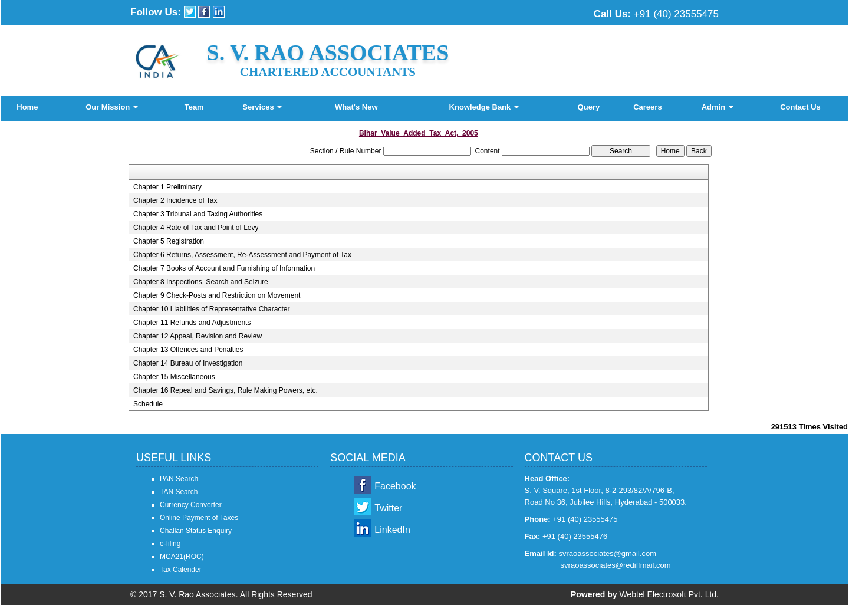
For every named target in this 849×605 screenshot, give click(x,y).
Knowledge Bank (484, 107)
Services (262, 107)
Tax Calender (181, 569)
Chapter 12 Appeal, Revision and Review (197, 336)
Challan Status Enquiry (196, 531)
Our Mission (111, 107)
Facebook (395, 486)
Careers (647, 107)
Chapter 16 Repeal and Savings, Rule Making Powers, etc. (225, 390)
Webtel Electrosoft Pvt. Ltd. (669, 594)
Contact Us (800, 107)
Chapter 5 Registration (168, 241)
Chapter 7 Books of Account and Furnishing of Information (224, 268)
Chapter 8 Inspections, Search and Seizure (200, 282)
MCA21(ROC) (182, 557)
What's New (356, 107)
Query (589, 107)
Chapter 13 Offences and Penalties (188, 350)
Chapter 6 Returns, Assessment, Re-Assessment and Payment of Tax (242, 255)
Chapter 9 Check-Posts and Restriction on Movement (216, 295)
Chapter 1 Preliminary (167, 187)
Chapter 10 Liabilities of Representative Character (211, 309)
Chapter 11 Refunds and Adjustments (192, 322)
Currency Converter (191, 505)
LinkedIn (392, 530)
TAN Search (179, 492)
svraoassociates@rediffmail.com (616, 565)
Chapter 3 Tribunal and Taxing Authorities (197, 214)
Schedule (148, 404)
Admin (717, 107)
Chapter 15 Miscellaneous (174, 377)
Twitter (388, 508)
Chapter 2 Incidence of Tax (175, 200)
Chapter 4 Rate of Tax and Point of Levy (196, 227)
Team (194, 107)
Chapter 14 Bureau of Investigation (187, 363)
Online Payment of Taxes (199, 518)
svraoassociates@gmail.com (607, 553)
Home (27, 107)
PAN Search (179, 479)
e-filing (170, 544)
